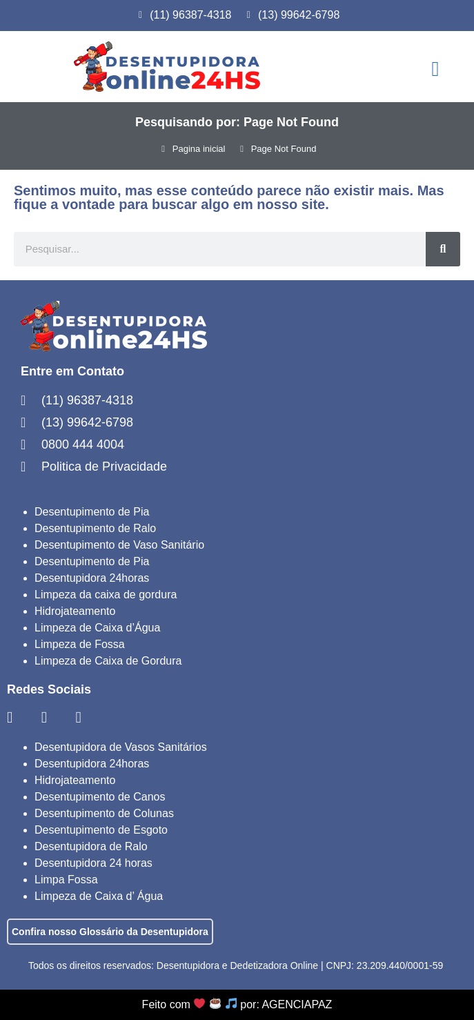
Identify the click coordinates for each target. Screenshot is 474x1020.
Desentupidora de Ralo (91, 846)
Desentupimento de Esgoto (101, 830)
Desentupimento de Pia (91, 512)
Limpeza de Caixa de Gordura (107, 661)
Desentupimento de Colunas (104, 813)
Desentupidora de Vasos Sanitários (120, 747)
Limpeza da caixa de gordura (105, 594)
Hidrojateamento (74, 611)
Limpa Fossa (66, 879)
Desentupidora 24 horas (93, 863)
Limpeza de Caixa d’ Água (98, 896)
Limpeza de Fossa (79, 644)
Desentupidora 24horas (91, 578)
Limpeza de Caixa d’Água (97, 628)
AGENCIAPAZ (296, 1004)
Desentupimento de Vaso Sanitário (119, 545)
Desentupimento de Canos (99, 797)
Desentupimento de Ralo (95, 528)
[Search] (443, 249)
